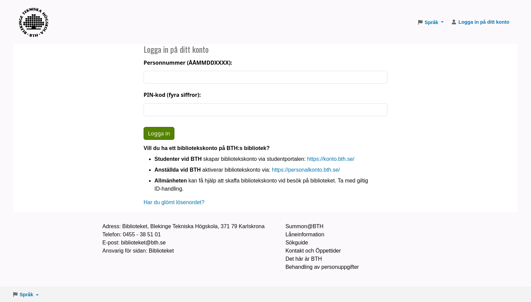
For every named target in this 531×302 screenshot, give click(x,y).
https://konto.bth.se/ (331, 159)
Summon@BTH (304, 226)
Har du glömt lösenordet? (174, 202)
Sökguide (296, 242)
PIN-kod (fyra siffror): (172, 95)
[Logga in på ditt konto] (480, 22)
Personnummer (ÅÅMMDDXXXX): (188, 62)
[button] (430, 22)
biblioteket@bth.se (143, 242)
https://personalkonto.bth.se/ (306, 170)
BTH (36, 14)
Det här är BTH (303, 259)
